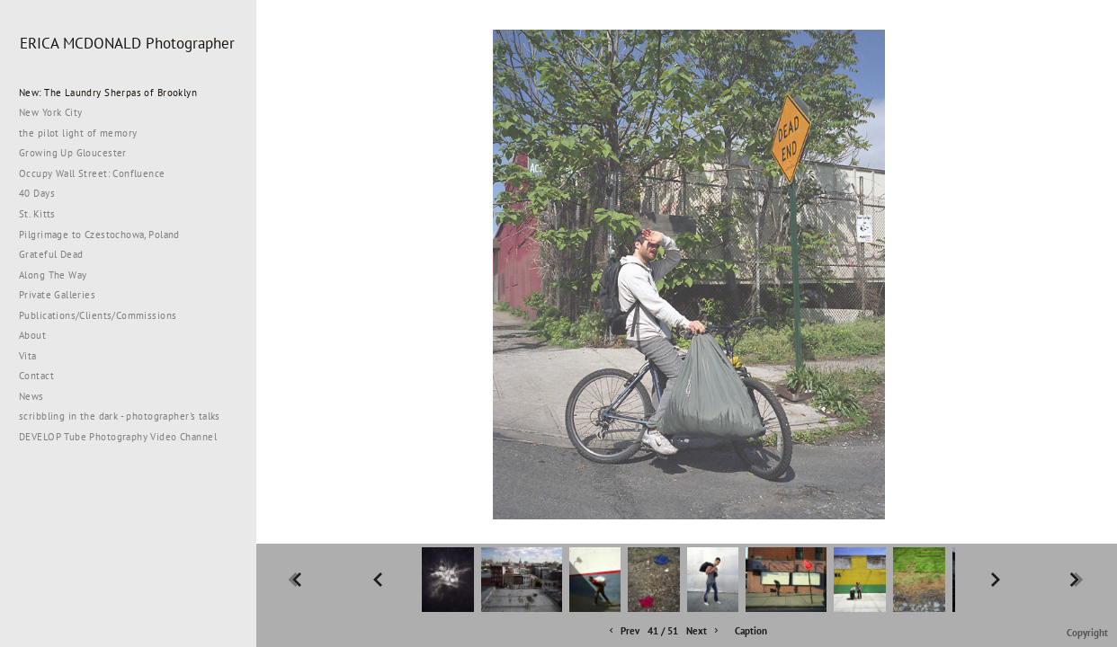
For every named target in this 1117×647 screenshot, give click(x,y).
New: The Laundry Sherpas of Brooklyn (108, 92)
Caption (751, 631)
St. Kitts (37, 214)
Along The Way (59, 275)
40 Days (37, 193)
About (32, 335)
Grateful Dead (51, 254)
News (31, 396)
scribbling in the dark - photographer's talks (126, 416)
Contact (36, 375)
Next (703, 631)
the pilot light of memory (78, 133)
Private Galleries (57, 294)
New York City (57, 112)
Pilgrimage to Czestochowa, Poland (99, 234)
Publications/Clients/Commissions (97, 315)
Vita (28, 356)
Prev (622, 631)
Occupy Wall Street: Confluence (92, 173)
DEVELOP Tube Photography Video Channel (118, 436)
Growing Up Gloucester (73, 152)
